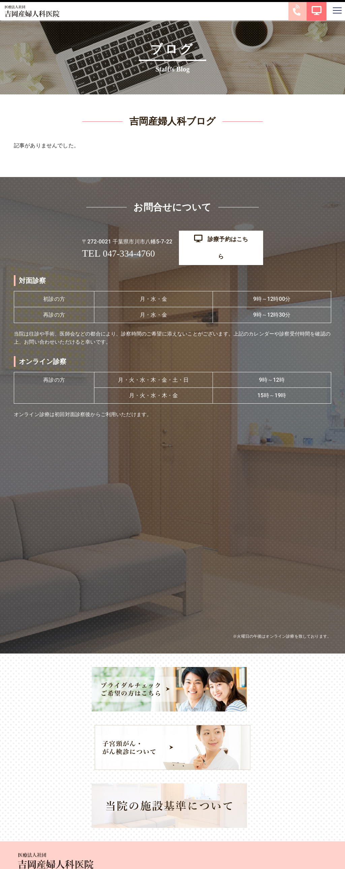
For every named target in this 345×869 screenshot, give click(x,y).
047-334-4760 (128, 246)
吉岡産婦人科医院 (165, 860)
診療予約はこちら (220, 240)
